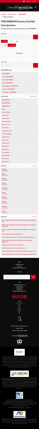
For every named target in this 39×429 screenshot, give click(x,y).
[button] (35, 37)
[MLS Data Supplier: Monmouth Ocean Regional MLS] (19, 414)
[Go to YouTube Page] (21, 296)
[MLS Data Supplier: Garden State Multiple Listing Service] (19, 395)
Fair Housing (25, 330)
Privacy (13, 330)
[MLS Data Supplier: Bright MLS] (19, 352)
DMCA (18, 330)
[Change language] (24, 1)
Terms (15, 330)
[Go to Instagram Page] (17, 296)
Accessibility (21, 330)
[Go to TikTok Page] (25, 296)
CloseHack (21, 328)
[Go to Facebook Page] (13, 296)
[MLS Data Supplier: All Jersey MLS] (20, 373)
